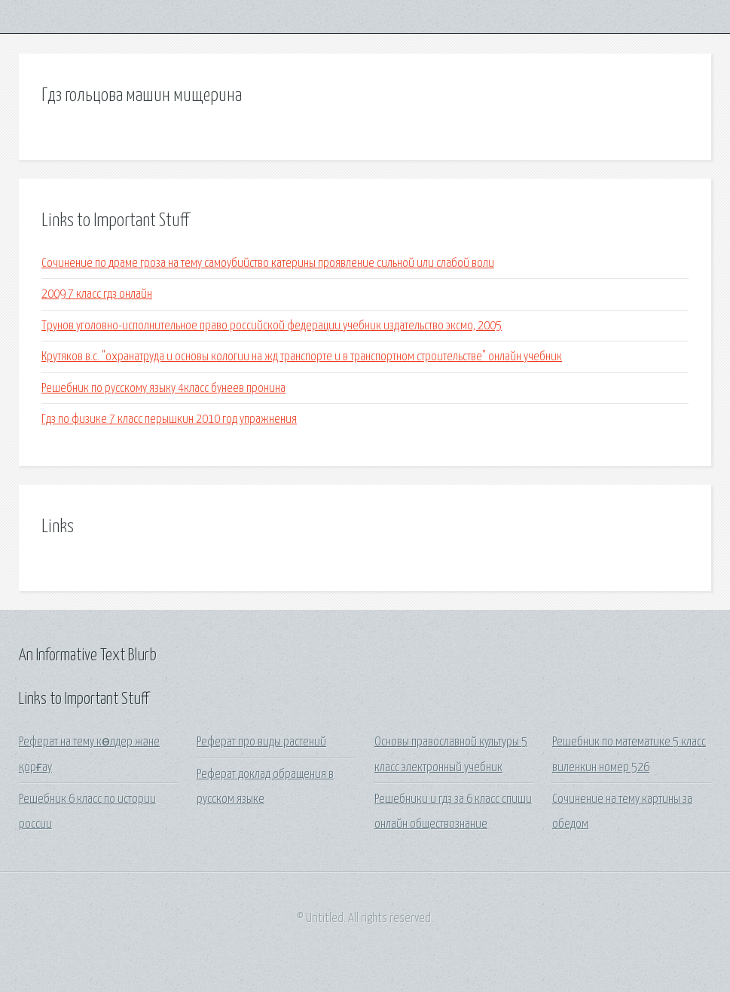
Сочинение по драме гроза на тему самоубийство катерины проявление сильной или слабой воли (267, 263)
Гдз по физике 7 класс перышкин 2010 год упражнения (169, 419)
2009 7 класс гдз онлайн (96, 294)
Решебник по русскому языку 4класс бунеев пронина (163, 388)
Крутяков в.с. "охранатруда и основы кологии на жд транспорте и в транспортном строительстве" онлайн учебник (301, 357)
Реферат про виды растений (261, 742)
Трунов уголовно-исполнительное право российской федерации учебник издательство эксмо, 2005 (271, 326)
